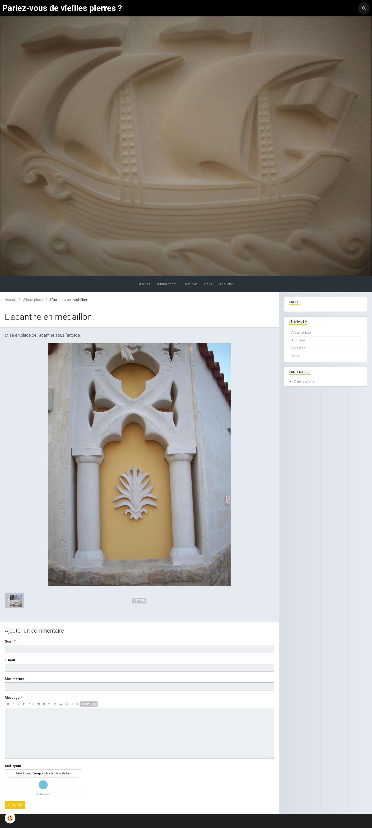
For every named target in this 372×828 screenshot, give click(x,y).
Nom (8, 641)
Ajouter (14, 805)
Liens (208, 284)
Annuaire (226, 284)
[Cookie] (10, 818)
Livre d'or (190, 284)
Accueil (144, 284)
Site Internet (14, 679)
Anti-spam (13, 766)
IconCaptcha (42, 794)
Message (12, 697)
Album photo (167, 284)
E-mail (10, 660)
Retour (139, 600)
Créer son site (304, 381)
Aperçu (89, 704)
